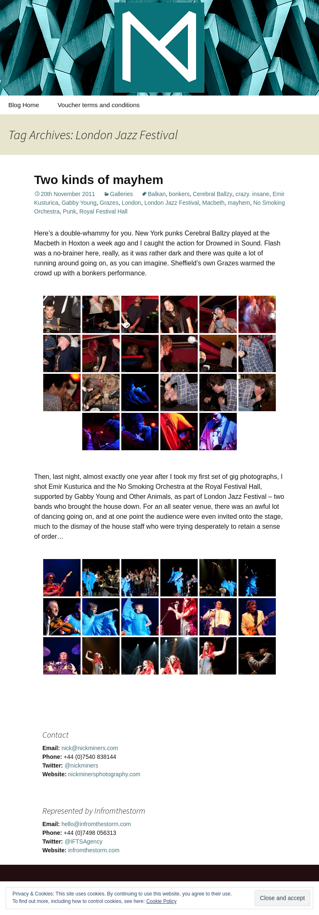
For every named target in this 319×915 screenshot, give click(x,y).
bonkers (179, 194)
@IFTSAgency (83, 841)
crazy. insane (252, 194)
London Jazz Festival (171, 202)
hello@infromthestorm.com (96, 824)
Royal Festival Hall (103, 211)
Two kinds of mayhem (98, 179)
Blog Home (23, 104)
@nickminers (81, 765)
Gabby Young (78, 202)
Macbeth (213, 202)
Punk (69, 211)
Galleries (121, 194)
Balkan (157, 194)
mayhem (239, 202)
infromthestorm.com (94, 850)
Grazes (109, 202)
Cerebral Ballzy (212, 194)
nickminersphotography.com (104, 774)
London (131, 202)
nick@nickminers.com (89, 748)
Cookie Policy (161, 901)
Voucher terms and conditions (99, 104)
